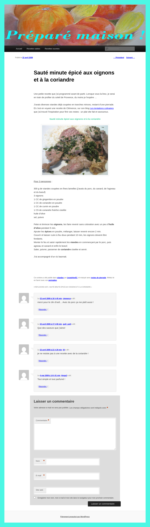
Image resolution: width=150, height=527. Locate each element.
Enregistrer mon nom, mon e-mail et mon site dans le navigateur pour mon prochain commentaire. (76, 498)
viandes (60, 278)
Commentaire (42, 420)
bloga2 (64, 375)
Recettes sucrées (52, 49)
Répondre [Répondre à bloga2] (43, 386)
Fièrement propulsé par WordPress (75, 517)
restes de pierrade (98, 278)
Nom (40, 461)
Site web (39, 490)
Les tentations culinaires (102, 108)
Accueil (19, 49)
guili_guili (67, 324)
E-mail (40, 476)
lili (64, 350)
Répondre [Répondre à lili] (43, 361)
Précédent (118, 58)
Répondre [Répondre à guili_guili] (43, 335)
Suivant (130, 58)
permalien (52, 280)
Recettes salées (33, 49)
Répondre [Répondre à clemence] (43, 309)
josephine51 (72, 278)
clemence (67, 299)
